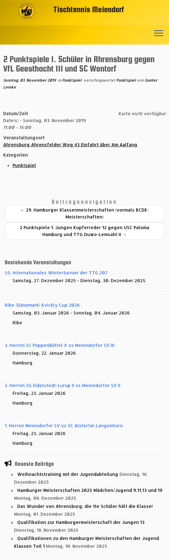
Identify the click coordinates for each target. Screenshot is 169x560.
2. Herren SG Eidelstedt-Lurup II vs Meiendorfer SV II (62, 385)
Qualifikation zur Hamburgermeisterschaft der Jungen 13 (81, 522)
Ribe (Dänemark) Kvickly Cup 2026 (42, 305)
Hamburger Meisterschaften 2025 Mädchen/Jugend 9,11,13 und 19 (89, 490)
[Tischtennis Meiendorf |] (26, 20)
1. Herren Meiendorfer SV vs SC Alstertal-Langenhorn (64, 425)
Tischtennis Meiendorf (88, 9)
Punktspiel (72, 80)
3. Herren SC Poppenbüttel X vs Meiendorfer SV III (59, 345)
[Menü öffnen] (158, 33)
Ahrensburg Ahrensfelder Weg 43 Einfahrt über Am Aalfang (70, 144)
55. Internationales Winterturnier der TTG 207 (56, 272)
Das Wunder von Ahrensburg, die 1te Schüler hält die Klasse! (85, 506)
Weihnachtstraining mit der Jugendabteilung (67, 474)
